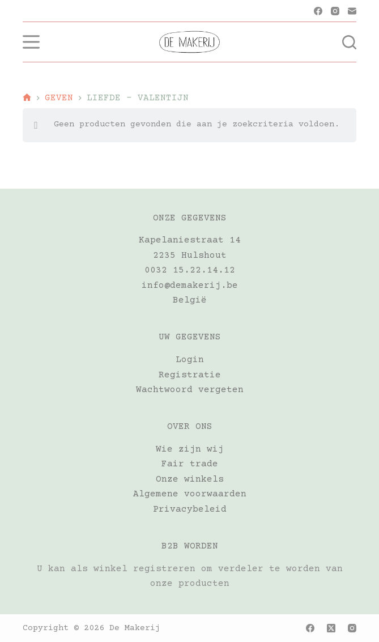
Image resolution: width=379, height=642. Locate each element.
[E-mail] (352, 11)
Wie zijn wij (190, 449)
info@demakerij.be (190, 285)
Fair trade (189, 464)
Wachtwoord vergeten (190, 390)
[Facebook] (318, 11)
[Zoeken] (349, 42)
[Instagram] (335, 11)
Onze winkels (190, 479)
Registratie (190, 375)
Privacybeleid (190, 509)
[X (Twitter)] (331, 628)
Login (190, 360)
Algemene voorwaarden (189, 494)
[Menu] (31, 41)
